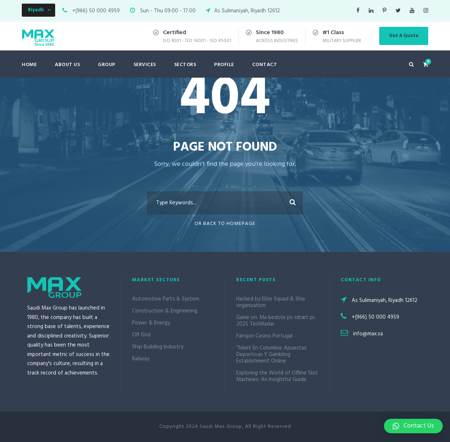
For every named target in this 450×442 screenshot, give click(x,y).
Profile (224, 65)
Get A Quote (403, 36)
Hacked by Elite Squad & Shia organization (270, 302)
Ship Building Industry (157, 347)
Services (145, 65)
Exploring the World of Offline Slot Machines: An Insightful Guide (277, 376)
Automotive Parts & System (165, 299)
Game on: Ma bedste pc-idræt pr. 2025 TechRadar (276, 320)
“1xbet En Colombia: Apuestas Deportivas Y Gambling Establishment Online (271, 354)
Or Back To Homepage (225, 224)
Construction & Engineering (164, 311)
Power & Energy (151, 323)
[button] (413, 426)
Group (106, 65)
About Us (67, 65)
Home (29, 65)
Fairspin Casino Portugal (264, 336)
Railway (140, 359)
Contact (264, 65)
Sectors (185, 65)
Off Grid (141, 335)
